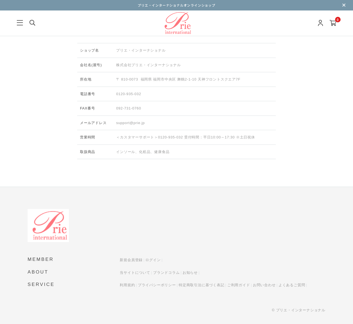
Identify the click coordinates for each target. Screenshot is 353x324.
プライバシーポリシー (157, 285)
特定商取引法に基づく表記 (201, 285)
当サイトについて (135, 273)
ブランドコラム (166, 273)
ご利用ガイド (238, 285)
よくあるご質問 (292, 285)
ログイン (153, 260)
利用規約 (127, 285)
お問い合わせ (264, 285)
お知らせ (190, 273)
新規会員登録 (131, 260)
